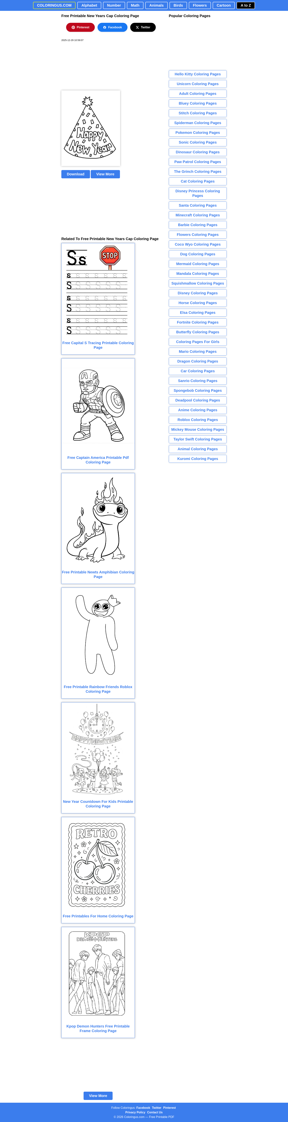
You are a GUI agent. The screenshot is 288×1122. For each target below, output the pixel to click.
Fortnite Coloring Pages (198, 322)
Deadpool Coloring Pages (197, 400)
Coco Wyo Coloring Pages (198, 244)
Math (135, 5)
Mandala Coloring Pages (197, 274)
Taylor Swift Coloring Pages (197, 439)
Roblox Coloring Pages (197, 420)
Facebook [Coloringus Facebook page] (143, 1107)
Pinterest (80, 27)
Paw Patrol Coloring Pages (197, 162)
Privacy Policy (135, 1112)
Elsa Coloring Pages (197, 313)
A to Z (246, 5)
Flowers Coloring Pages (198, 235)
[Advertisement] (88, 66)
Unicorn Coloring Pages (198, 84)
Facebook (112, 27)
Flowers (200, 5)
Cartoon (224, 5)
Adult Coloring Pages (197, 94)
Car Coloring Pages (198, 371)
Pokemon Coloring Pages (197, 133)
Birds (178, 5)
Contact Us (155, 1112)
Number (114, 5)
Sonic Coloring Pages (198, 142)
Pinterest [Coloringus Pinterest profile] (169, 1107)
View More (105, 174)
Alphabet (89, 5)
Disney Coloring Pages (198, 293)
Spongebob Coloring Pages (198, 390)
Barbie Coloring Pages (197, 225)
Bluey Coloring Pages (198, 103)
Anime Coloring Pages (197, 410)
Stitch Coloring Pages (198, 113)
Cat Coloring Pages (198, 181)
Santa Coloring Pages (198, 205)
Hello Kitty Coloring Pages (198, 74)
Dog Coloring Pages (197, 254)
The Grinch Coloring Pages (198, 172)
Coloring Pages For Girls (197, 342)
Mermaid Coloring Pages (197, 264)
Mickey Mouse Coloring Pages (197, 429)
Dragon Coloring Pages (197, 361)
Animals (156, 5)
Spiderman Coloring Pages (197, 123)
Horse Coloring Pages (198, 303)
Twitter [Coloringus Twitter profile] (156, 1107)
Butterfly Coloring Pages (197, 332)
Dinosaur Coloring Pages (198, 152)
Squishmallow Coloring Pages (197, 283)
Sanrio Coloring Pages (197, 381)
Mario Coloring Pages (198, 351)
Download (75, 174)
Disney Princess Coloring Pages (197, 193)
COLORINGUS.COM (54, 5)
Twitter (143, 27)
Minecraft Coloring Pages (198, 215)
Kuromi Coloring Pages (197, 459)
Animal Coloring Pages (198, 449)
